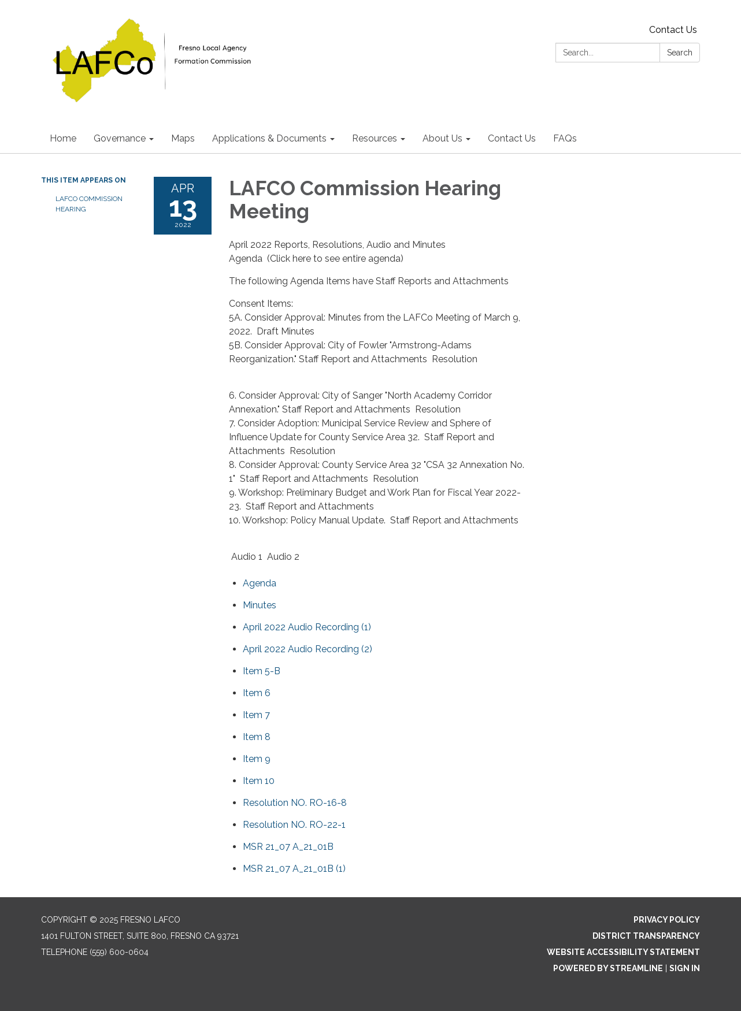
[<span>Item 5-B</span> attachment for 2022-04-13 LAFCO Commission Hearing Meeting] (261, 671)
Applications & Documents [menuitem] (269, 138)
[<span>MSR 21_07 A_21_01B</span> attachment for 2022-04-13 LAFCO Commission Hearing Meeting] (288, 846)
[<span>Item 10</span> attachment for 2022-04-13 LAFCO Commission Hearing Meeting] (259, 780)
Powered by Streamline (608, 968)
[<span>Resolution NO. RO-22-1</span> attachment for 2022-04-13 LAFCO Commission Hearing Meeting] (294, 824)
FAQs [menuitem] (565, 138)
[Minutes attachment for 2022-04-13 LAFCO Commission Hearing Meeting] (259, 605)
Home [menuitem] (63, 138)
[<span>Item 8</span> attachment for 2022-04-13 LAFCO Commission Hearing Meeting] (257, 736)
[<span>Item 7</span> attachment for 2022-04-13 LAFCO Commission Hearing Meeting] (256, 714)
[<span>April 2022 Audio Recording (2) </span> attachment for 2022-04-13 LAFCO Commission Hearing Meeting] (309, 649)
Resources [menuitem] (374, 138)
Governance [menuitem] (120, 138)
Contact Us (673, 29)
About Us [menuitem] (442, 138)
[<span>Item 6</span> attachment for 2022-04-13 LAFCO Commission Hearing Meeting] (257, 692)
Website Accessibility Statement (623, 952)
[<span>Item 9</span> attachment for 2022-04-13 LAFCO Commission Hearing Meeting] (257, 758)
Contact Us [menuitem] (512, 138)
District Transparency (646, 936)
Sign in (684, 968)
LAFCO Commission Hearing (89, 204)
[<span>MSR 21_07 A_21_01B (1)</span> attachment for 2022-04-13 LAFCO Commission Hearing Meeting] (294, 868)
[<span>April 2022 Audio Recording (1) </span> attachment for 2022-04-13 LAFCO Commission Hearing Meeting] (308, 627)
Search (679, 52)
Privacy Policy (666, 919)
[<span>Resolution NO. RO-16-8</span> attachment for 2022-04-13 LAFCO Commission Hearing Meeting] (295, 802)
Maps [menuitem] (183, 138)
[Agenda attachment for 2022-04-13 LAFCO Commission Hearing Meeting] (259, 583)
